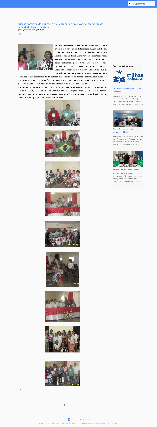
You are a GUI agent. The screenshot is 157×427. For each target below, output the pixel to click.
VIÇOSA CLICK (17, 4)
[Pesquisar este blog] (143, 3)
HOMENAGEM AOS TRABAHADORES (126, 169)
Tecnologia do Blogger (78, 419)
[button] (19, 34)
